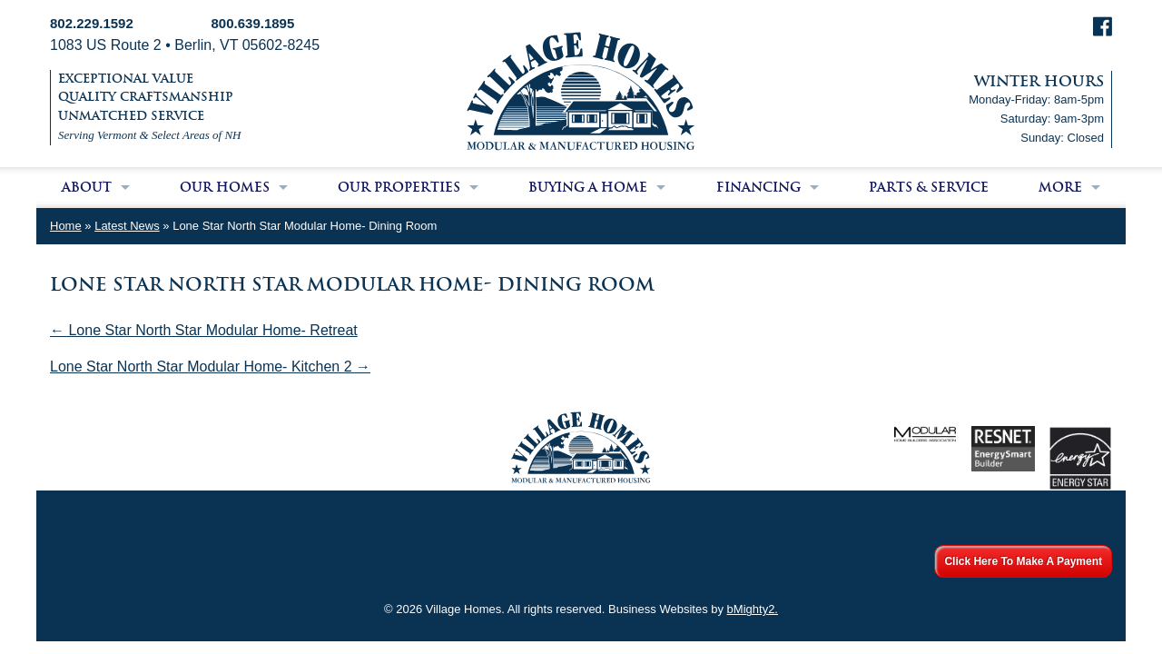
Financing (758, 187)
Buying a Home (587, 187)
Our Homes (225, 187)
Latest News (127, 226)
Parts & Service (929, 187)
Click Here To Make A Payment (1023, 561)
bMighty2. (752, 609)
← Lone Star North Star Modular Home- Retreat (204, 330)
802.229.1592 (91, 23)
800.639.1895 (253, 23)
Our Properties (399, 187)
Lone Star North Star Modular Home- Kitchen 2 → (210, 366)
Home (66, 226)
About (87, 187)
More (1060, 187)
